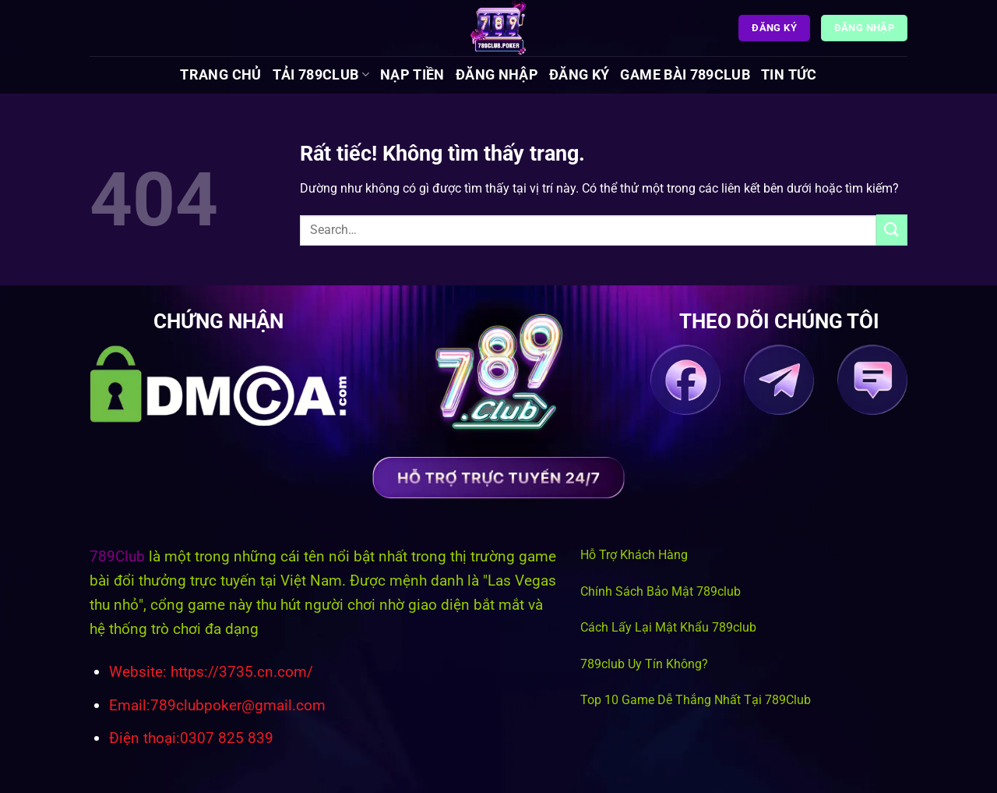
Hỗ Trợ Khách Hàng (634, 554)
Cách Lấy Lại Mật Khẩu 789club (668, 627)
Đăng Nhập (497, 75)
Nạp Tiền (412, 75)
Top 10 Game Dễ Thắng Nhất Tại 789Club (695, 699)
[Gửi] (891, 229)
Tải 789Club (321, 75)
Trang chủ (220, 75)
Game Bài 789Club (685, 75)
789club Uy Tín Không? (644, 664)
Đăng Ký (579, 75)
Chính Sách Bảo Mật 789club (660, 591)
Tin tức (788, 75)
